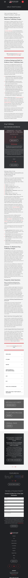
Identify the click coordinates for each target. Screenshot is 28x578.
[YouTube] (14, 566)
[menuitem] (14, 127)
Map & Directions (14, 574)
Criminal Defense (14, 543)
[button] (23, 2)
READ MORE (9, 415)
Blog (14, 557)
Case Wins (14, 548)
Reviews (14, 550)
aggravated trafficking (7, 102)
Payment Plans (14, 553)
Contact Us (14, 561)
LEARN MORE (9, 425)
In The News (14, 545)
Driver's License (14, 540)
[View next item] (15, 137)
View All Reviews (14, 165)
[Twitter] (18, 566)
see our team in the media (14, 484)
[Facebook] (9, 566)
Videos (14, 555)
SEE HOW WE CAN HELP (11, 405)
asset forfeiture (9, 218)
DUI (14, 538)
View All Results (14, 140)
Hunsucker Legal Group (8, 30)
